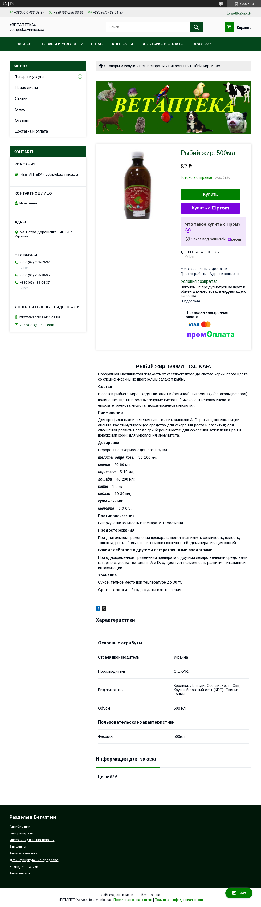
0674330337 (201, 44)
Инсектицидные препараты (32, 840)
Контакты (122, 44)
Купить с (210, 208)
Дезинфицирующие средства (34, 860)
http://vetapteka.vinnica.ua (39, 317)
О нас (97, 44)
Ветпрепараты (152, 66)
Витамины (177, 66)
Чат (239, 893)
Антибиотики (20, 827)
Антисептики (20, 873)
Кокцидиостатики (24, 867)
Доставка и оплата (162, 44)
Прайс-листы (26, 87)
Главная (22, 44)
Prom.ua (154, 895)
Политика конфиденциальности (179, 900)
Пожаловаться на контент (132, 900)
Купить (210, 194)
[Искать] (196, 27)
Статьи (21, 98)
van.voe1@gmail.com (37, 325)
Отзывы (22, 120)
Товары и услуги (58, 44)
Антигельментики (24, 853)
